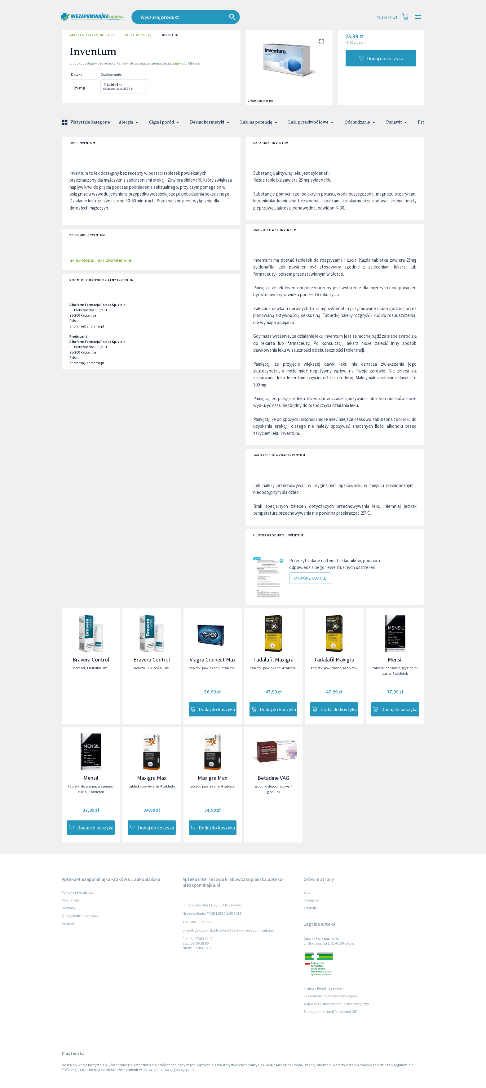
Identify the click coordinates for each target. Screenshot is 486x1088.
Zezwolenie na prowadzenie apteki (331, 996)
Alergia (129, 122)
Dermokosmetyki (210, 122)
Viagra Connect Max (213, 659)
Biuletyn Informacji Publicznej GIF (330, 1011)
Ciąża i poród (165, 122)
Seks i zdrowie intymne (114, 261)
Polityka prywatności (78, 892)
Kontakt (68, 923)
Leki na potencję (137, 35)
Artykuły (310, 907)
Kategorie (311, 900)
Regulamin (70, 900)
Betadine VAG (273, 777)
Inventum (170, 35)
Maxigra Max (151, 777)
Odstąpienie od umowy (80, 915)
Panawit (397, 122)
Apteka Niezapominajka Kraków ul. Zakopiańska (91, 35)
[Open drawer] (418, 17)
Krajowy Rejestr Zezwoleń (323, 988)
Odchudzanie (361, 122)
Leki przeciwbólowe (312, 122)
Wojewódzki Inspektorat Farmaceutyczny (336, 1003)
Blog (306, 892)
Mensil (395, 659)
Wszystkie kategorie (86, 122)
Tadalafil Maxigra (273, 659)
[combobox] (213, 17)
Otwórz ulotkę (310, 578)
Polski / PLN (386, 17)
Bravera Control (91, 659)
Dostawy (69, 907)
